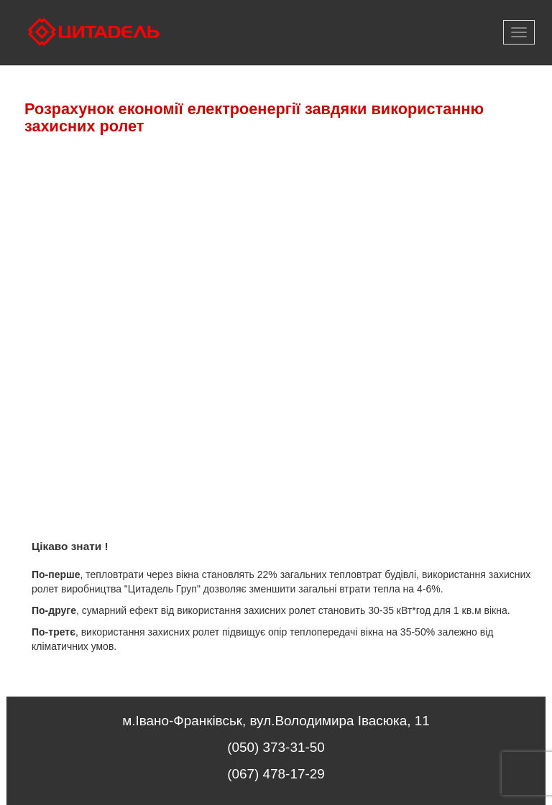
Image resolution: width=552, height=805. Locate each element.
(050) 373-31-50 (275, 747)
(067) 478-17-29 (275, 773)
